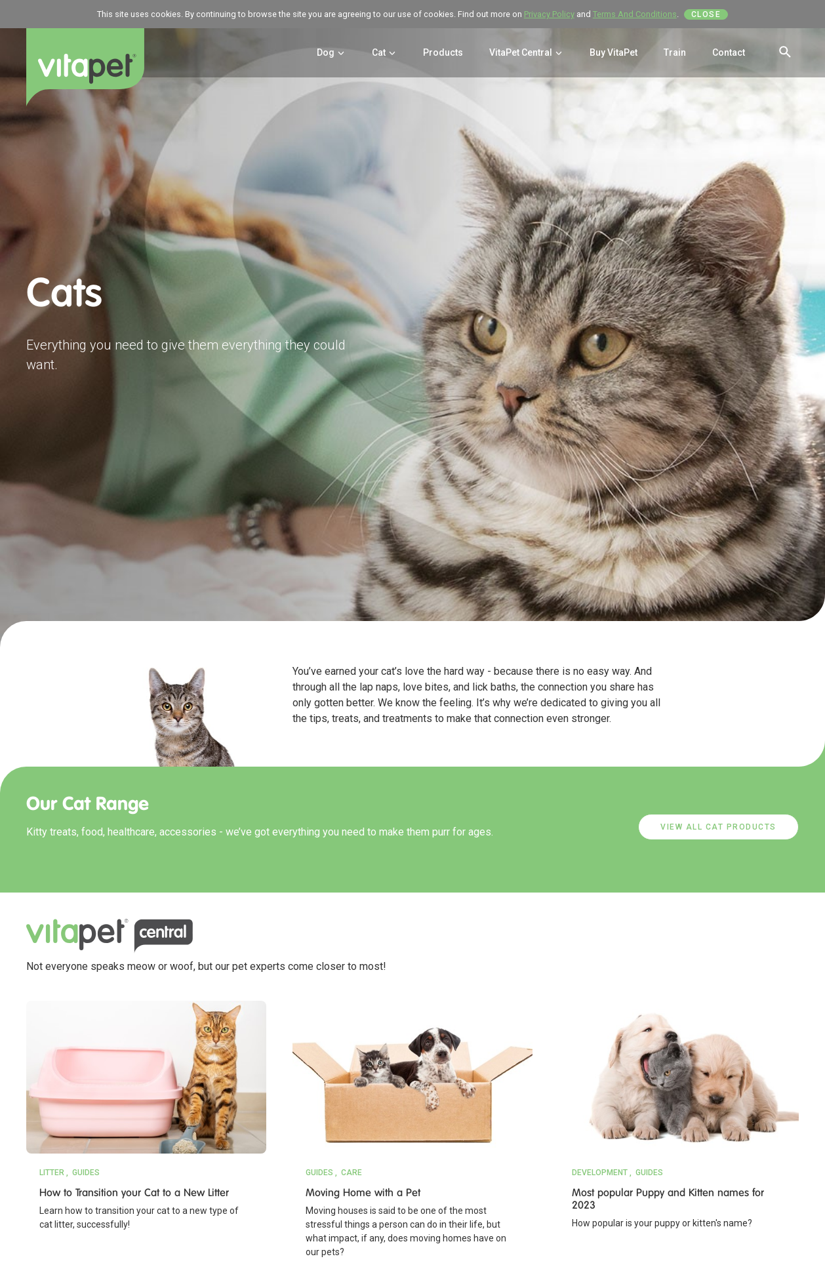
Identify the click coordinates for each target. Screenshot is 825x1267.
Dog (331, 52)
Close (706, 14)
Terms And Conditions (635, 14)
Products (443, 52)
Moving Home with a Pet (363, 1192)
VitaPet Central (526, 52)
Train (675, 52)
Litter (51, 1172)
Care (351, 1172)
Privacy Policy (549, 14)
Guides (86, 1172)
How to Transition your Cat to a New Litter (134, 1192)
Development (600, 1172)
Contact (728, 52)
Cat (384, 52)
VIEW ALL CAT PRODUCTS (718, 827)
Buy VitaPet (613, 52)
